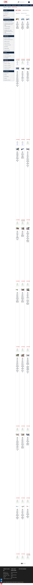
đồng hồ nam (8, 5)
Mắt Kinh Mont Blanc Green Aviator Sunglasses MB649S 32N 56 (17, 297)
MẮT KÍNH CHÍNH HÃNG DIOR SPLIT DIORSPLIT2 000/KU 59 (17, 157)
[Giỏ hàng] (18, 2)
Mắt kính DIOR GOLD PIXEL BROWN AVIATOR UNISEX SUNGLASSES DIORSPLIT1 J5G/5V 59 (27, 365)
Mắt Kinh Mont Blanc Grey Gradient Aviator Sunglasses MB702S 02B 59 (27, 298)
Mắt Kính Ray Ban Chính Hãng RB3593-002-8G (17, 25)
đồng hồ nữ (14, 5)
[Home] (4, 5)
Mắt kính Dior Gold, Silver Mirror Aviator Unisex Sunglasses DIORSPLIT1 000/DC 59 (22, 365)
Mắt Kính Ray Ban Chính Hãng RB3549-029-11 (27, 25)
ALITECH (22, 582)
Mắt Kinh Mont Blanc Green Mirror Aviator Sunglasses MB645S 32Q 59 (22, 442)
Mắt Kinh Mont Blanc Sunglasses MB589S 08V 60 (27, 441)
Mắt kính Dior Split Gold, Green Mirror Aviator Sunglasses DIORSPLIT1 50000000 (17, 365)
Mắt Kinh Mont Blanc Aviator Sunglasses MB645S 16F (27, 513)
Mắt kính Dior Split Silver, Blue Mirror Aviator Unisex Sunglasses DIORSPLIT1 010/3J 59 (17, 79)
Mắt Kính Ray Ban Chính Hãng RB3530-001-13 (22, 155)
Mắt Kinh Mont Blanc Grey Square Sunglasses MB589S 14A (22, 514)
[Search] (29, 2)
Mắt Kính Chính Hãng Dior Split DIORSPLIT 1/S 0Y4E (17, 235)
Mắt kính (9, 7)
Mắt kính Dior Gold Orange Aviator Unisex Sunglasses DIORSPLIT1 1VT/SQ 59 (17, 444)
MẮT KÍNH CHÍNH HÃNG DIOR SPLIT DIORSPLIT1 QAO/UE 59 (27, 76)
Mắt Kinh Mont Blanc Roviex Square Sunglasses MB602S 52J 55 (22, 297)
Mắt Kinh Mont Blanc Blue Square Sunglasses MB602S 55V (17, 514)
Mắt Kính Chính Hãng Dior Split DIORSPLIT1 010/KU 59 (22, 76)
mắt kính (19, 5)
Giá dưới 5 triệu (14, 7)
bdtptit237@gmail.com (7, 578)
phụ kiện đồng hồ (25, 5)
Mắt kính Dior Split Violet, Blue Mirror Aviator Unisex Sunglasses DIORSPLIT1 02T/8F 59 (27, 159)
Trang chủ (5, 7)
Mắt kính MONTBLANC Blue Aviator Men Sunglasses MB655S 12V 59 (27, 236)
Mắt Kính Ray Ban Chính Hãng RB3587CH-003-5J (22, 26)
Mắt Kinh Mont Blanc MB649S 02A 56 (22, 234)
